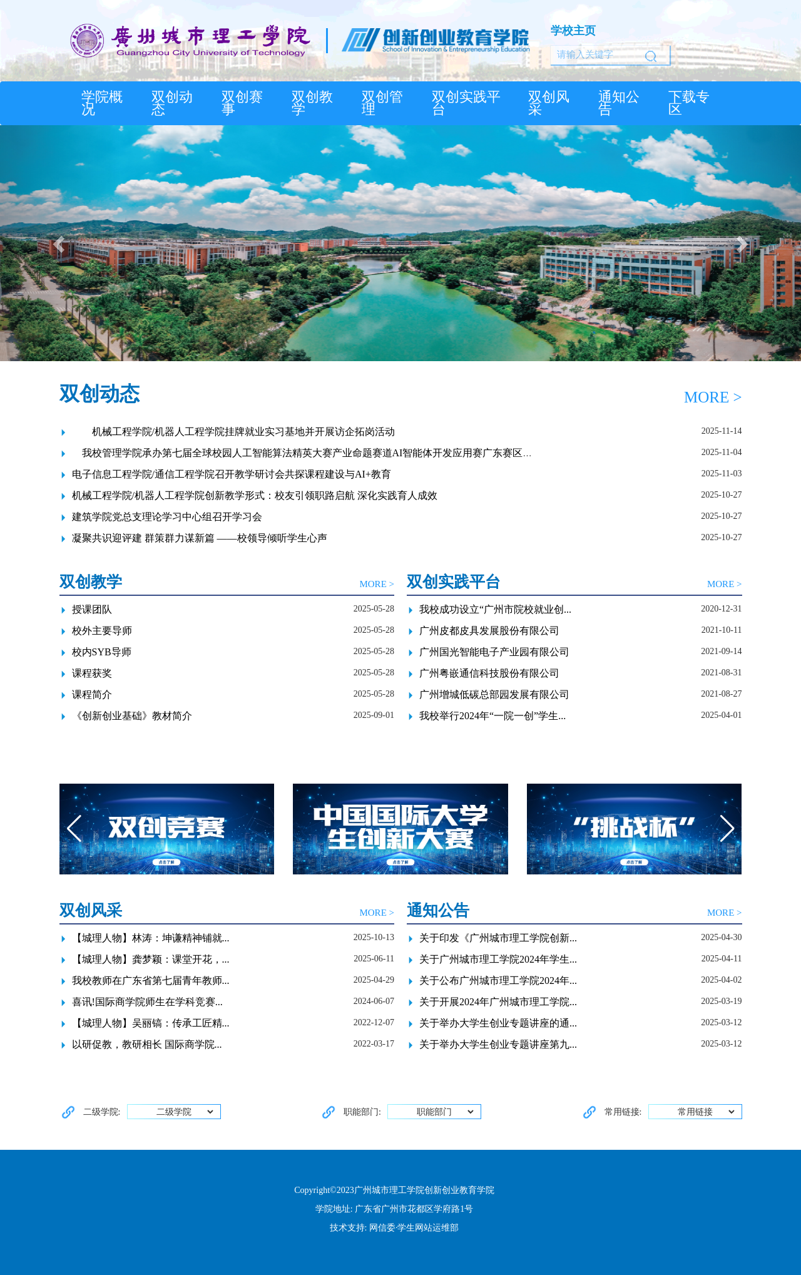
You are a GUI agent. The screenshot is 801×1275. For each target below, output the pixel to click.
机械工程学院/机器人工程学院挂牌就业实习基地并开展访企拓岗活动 (233, 431)
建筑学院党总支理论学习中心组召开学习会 (167, 516)
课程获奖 (92, 673)
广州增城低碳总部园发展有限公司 (494, 694)
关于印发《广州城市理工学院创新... (498, 938)
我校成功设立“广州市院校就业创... (495, 609)
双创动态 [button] (172, 103)
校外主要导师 (102, 630)
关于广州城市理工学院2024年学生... (498, 959)
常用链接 (707, 1112)
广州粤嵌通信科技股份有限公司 (489, 673)
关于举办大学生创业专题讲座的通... (498, 1023)
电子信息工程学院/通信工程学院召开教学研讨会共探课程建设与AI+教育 (231, 474)
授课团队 (92, 609)
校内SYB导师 (101, 652)
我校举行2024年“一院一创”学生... (492, 715)
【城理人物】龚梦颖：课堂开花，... (151, 959)
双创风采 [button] (548, 103)
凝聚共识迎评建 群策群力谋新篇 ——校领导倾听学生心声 (199, 538)
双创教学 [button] (312, 103)
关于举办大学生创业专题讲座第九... (498, 1044)
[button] (60, 243)
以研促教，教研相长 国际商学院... (147, 1044)
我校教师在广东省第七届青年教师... (151, 980)
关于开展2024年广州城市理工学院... (498, 1001)
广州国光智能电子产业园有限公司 (494, 652)
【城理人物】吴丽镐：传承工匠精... (151, 1023)
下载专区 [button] (689, 103)
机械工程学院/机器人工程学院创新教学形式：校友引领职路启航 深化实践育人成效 (254, 495)
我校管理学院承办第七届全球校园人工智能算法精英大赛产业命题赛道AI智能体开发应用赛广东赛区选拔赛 (312, 453)
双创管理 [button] (382, 103)
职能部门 (446, 1112)
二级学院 (185, 1112)
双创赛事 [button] (242, 103)
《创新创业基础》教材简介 (132, 715)
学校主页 (573, 30)
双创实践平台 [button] (466, 103)
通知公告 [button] (619, 103)
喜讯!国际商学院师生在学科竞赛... (147, 1001)
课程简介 (92, 694)
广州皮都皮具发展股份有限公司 (489, 630)
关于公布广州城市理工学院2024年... (498, 980)
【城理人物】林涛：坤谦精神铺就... (151, 938)
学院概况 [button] (102, 103)
